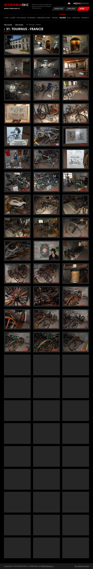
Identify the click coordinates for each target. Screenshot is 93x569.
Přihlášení (71, 8)
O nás (6, 18)
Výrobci (55, 18)
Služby (12, 18)
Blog (69, 18)
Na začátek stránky (82, 566)
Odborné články (43, 18)
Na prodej (31, 18)
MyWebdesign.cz (47, 566)
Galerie (62, 18)
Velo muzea (21, 18)
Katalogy (76, 18)
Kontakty (85, 18)
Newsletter (58, 8)
